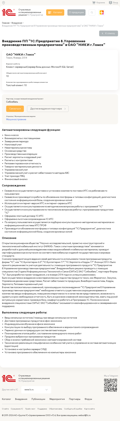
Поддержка (42, 409)
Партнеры (74, 399)
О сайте (5, 409)
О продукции (76, 12)
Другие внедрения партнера (46, 108)
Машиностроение (16, 119)
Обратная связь (55, 409)
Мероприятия (57, 399)
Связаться (15, 108)
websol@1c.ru (84, 415)
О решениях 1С (17, 409)
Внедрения (17, 23)
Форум (88, 399)
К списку (110, 33)
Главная (5, 23)
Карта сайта (89, 409)
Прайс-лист (30, 409)
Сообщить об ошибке (73, 409)
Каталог (6, 399)
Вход (115, 3)
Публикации (38, 399)
